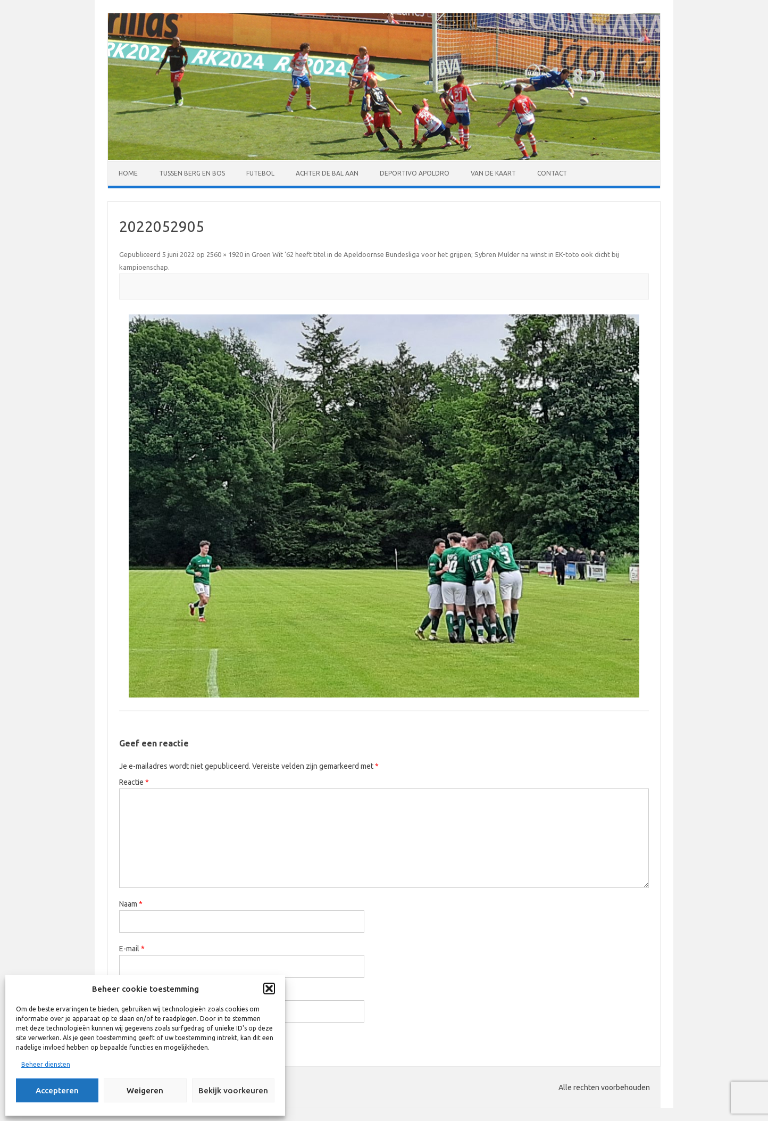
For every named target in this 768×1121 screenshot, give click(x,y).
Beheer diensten (45, 1064)
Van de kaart (493, 173)
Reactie (134, 782)
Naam (131, 904)
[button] (269, 988)
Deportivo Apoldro (414, 173)
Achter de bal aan (327, 173)
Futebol (260, 173)
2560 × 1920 (224, 254)
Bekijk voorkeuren (233, 1090)
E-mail (132, 948)
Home (128, 173)
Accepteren (57, 1090)
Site (125, 994)
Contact (552, 173)
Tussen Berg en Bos (192, 173)
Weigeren (145, 1090)
